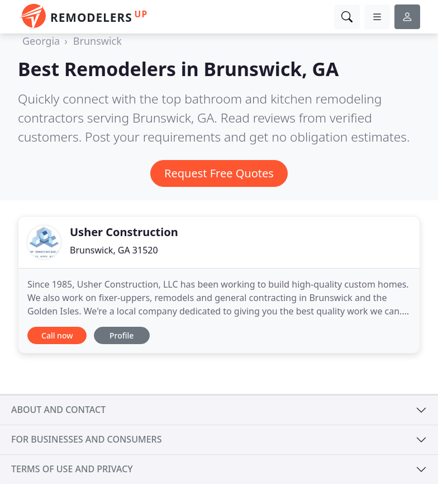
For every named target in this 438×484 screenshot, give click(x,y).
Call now (57, 335)
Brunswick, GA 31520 (114, 250)
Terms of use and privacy (72, 469)
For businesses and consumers (86, 439)
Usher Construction (124, 231)
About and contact (58, 409)
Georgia (41, 41)
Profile (122, 335)
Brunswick (97, 41)
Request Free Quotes (219, 173)
